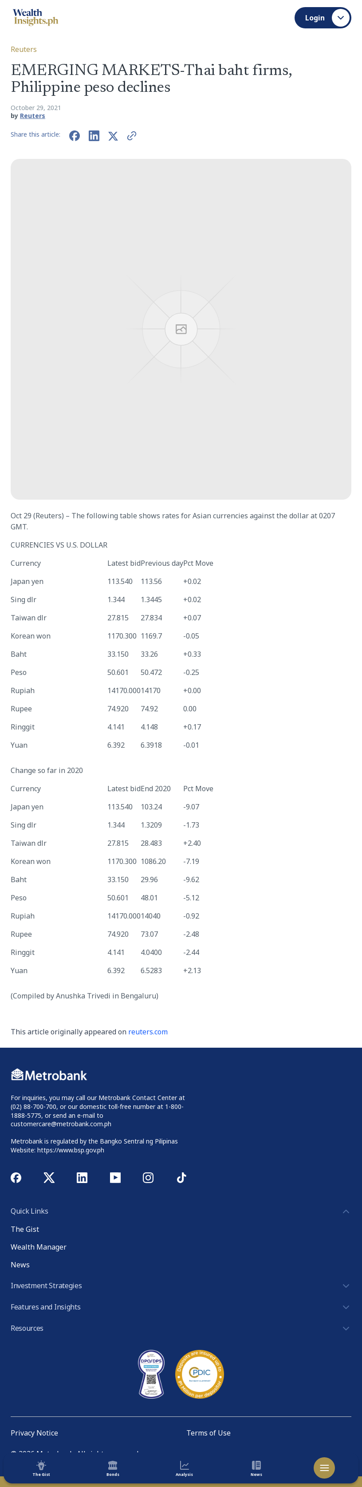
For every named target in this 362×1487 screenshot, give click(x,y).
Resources (181, 1328)
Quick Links (181, 1211)
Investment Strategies (181, 1286)
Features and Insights (181, 1307)
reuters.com (148, 1032)
